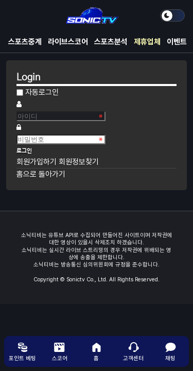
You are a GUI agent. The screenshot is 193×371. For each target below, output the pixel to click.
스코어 (59, 351)
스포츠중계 (25, 41)
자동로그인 (42, 92)
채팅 (170, 351)
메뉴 (16, 15)
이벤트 (177, 41)
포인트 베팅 (22, 351)
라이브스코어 (68, 41)
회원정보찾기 (79, 161)
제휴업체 (147, 41)
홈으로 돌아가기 (40, 174)
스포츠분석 (111, 41)
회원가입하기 (37, 161)
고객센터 (133, 351)
